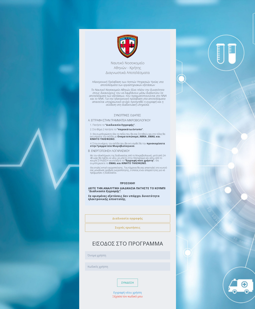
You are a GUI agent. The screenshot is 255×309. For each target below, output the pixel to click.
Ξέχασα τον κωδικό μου (127, 296)
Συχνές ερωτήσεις (127, 227)
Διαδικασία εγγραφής (127, 218)
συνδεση (127, 282)
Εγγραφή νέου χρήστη (127, 292)
